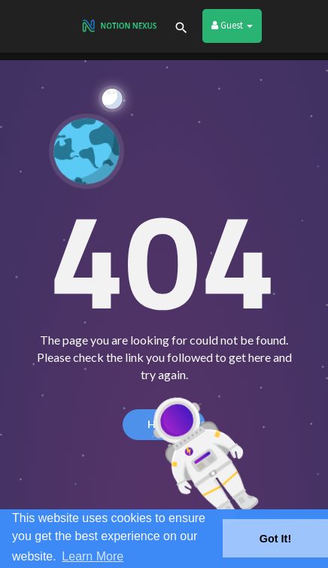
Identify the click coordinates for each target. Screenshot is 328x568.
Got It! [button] (275, 539)
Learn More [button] (92, 556)
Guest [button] (232, 25)
